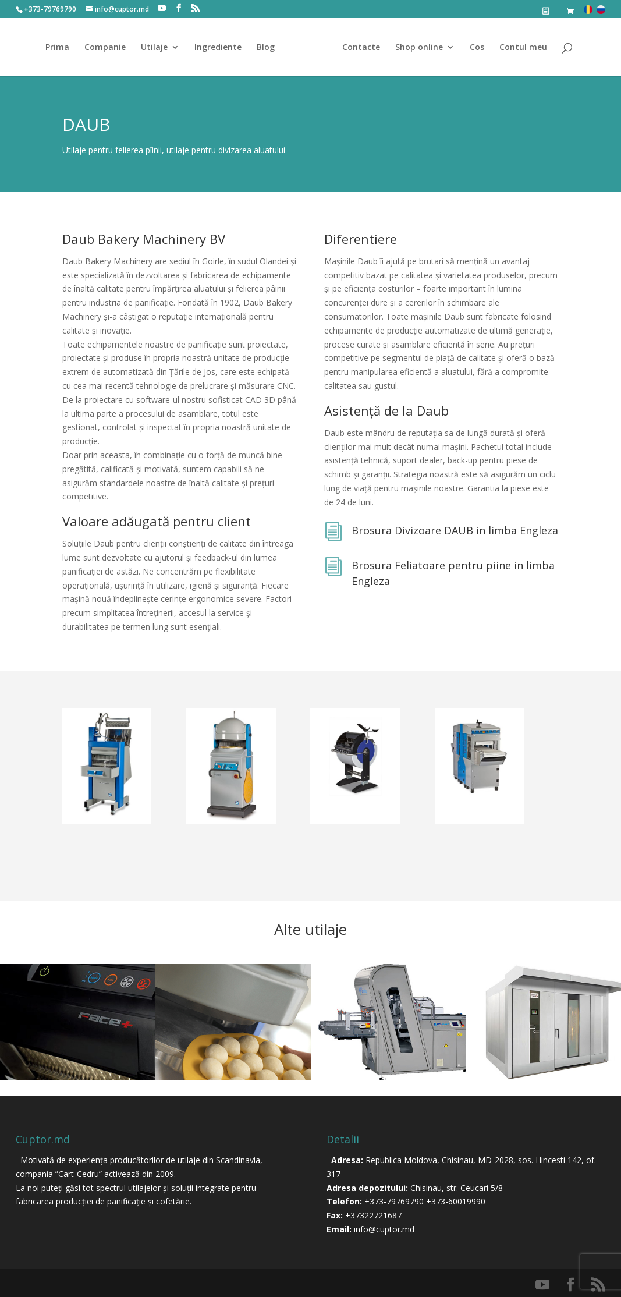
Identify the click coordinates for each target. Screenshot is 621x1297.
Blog (266, 47)
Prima (57, 47)
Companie (105, 47)
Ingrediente (218, 47)
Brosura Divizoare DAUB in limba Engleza (455, 530)
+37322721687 (373, 1215)
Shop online (419, 47)
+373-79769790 (394, 1201)
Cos (477, 47)
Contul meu (523, 47)
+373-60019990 (455, 1201)
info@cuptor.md (384, 1229)
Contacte (361, 47)
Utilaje (154, 47)
